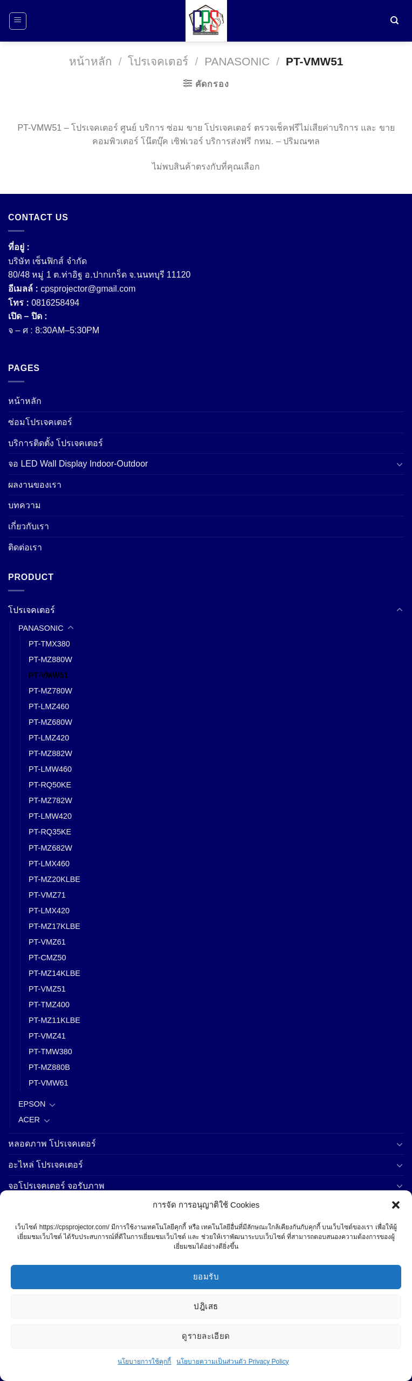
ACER (29, 1119)
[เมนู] (17, 21)
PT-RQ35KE (50, 831)
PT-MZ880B (49, 1067)
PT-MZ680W (50, 722)
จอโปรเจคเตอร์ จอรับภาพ (56, 1185)
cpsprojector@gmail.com (87, 288)
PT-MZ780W (50, 690)
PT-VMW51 (48, 675)
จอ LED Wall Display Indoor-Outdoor (78, 463)
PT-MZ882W (50, 753)
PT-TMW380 (50, 1051)
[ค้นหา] (394, 21)
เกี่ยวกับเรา (28, 526)
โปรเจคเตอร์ (158, 61)
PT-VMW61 (48, 1083)
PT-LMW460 (50, 769)
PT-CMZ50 (47, 957)
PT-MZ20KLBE (54, 879)
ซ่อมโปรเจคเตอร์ (40, 422)
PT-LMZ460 (49, 706)
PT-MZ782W (50, 800)
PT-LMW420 (50, 816)
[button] (395, 1205)
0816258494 (55, 302)
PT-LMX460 (49, 863)
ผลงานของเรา (34, 484)
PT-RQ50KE (50, 784)
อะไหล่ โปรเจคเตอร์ (45, 1164)
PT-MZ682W (50, 848)
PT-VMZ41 (47, 1036)
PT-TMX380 (49, 643)
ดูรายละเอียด (206, 1335)
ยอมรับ (206, 1276)
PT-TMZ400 (49, 1004)
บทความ (24, 505)
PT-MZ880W (50, 659)
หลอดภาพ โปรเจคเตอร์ (52, 1143)
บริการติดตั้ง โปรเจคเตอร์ (55, 443)
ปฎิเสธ (206, 1306)
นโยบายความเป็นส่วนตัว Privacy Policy (232, 1361)
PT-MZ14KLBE (54, 973)
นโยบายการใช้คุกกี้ (144, 1361)
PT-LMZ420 (49, 737)
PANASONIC (237, 61)
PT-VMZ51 (47, 989)
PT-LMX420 (49, 910)
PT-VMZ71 (47, 895)
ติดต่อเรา (25, 547)
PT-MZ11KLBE (54, 1020)
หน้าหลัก (90, 61)
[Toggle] (399, 463)
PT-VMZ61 (47, 942)
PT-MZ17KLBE (54, 926)
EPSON (31, 1104)
